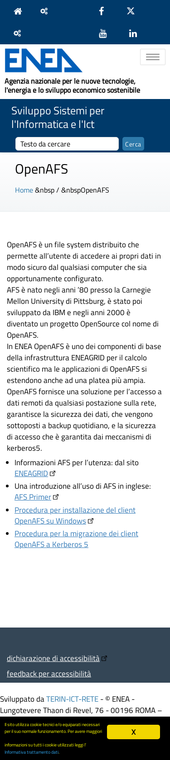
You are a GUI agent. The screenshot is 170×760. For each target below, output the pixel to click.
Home (24, 189)
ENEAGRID (31, 473)
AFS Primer (33, 496)
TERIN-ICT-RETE (72, 698)
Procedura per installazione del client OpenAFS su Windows (75, 515)
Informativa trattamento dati (31, 751)
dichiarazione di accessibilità (53, 658)
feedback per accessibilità (49, 673)
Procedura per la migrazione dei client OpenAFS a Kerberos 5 (76, 539)
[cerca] (67, 144)
